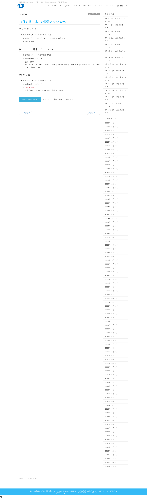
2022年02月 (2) (111, 313)
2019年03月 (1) (111, 409)
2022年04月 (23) (111, 306)
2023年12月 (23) (111, 230)
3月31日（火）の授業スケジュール (115, 65)
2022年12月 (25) (111, 275)
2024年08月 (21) (111, 199)
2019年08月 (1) (111, 390)
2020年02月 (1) (111, 371)
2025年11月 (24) (111, 142)
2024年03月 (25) (111, 218)
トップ (37, 478)
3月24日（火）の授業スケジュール (115, 105)
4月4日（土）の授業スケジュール (115, 39)
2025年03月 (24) (111, 172)
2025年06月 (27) (111, 161)
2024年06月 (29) (111, 207)
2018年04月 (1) (111, 439)
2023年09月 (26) (111, 241)
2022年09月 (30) (111, 287)
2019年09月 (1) (111, 386)
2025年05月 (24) (111, 165)
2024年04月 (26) (111, 214)
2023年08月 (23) (111, 245)
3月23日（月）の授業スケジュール (115, 111)
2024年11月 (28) (111, 188)
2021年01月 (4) (111, 340)
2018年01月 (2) (111, 451)
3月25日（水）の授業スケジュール (115, 98)
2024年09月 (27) (111, 195)
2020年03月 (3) (111, 367)
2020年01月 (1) (111, 375)
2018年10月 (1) (111, 420)
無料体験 (120, 6)
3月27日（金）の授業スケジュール (115, 85)
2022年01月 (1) (111, 317)
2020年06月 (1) (111, 355)
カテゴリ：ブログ (94, 14)
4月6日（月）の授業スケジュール (115, 33)
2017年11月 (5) (111, 458)
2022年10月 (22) (111, 283)
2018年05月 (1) (111, 436)
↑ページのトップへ (26, 478)
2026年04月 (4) (111, 123)
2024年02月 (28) (111, 222)
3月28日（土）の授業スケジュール (115, 78)
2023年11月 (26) (111, 233)
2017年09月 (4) (111, 466)
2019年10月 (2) (111, 382)
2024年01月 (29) (111, 226)
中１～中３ (87, 6)
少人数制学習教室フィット (48, 491)
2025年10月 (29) (111, 146)
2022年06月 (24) (111, 298)
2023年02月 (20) (111, 268)
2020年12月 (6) (111, 344)
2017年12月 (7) (111, 455)
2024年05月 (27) (111, 211)
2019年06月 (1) (111, 397)
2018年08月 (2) (111, 424)
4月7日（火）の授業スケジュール (115, 26)
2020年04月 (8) (111, 363)
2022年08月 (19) (111, 291)
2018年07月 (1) (111, 428)
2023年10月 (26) (111, 237)
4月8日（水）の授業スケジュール (115, 19)
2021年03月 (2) (111, 333)
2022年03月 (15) (111, 310)
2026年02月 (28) (111, 130)
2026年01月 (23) (111, 134)
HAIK (96, 493)
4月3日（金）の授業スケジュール (115, 46)
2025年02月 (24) (111, 176)
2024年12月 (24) (111, 184)
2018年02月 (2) (111, 447)
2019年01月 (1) (111, 413)
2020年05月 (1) (111, 359)
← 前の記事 (25, 113)
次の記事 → (93, 113)
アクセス (77, 6)
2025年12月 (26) (111, 138)
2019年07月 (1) (111, 394)
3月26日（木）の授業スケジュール (115, 91)
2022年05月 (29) (111, 302)
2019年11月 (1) (111, 378)
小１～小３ (109, 6)
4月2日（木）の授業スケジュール (115, 52)
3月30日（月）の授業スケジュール (115, 72)
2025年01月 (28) (111, 180)
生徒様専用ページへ (29, 99)
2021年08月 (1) (111, 325)
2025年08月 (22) (111, 153)
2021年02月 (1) (111, 336)
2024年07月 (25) (111, 203)
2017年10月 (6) (111, 462)
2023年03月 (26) (111, 264)
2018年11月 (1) (111, 416)
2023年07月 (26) (111, 249)
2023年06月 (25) (111, 252)
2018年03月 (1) (111, 443)
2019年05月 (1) (111, 401)
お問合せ (68, 6)
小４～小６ (98, 6)
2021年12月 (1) (111, 321)
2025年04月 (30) (111, 169)
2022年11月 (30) (111, 279)
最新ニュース (56, 6)
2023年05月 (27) (111, 256)
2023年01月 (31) (111, 272)
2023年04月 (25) (111, 260)
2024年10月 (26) (111, 191)
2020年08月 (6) (111, 348)
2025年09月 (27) (111, 149)
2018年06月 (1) (111, 432)
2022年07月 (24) (111, 294)
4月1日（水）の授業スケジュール (115, 59)
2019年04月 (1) (111, 405)
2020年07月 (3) (111, 352)
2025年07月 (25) (111, 157)
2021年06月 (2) (111, 329)
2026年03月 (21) (111, 127)
